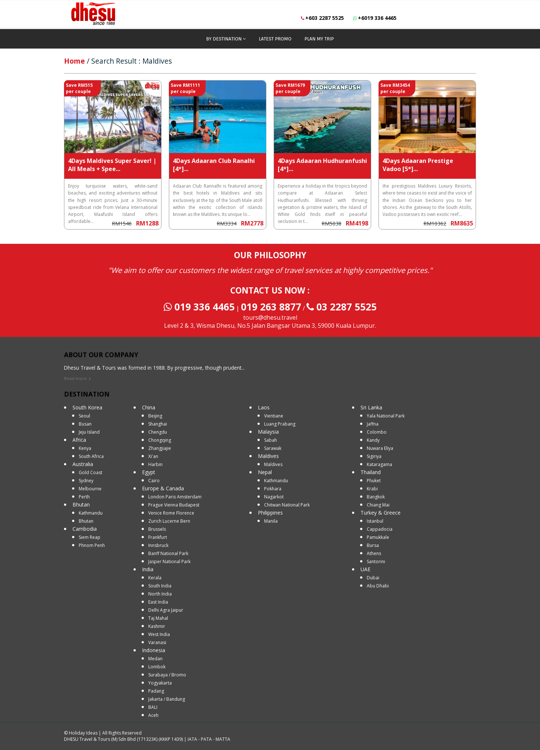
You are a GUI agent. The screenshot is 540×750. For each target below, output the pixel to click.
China (148, 407)
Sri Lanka (371, 407)
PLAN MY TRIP (319, 39)
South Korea (87, 407)
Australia (82, 464)
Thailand (370, 472)
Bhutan (81, 504)
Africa (79, 439)
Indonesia (153, 650)
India (147, 569)
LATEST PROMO (275, 39)
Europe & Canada (163, 488)
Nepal (265, 472)
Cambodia (84, 528)
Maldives (268, 455)
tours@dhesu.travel (270, 317)
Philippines (270, 512)
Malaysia (268, 431)
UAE (365, 569)
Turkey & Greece (380, 512)
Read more (75, 378)
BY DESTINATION (224, 39)
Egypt (148, 472)
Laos (264, 407)
